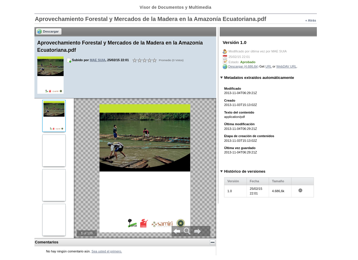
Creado (229, 100)
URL (268, 66)
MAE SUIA (98, 60)
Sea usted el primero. (107, 251)
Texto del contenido (239, 112)
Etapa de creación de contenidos (249, 136)
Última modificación (239, 124)
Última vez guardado (240, 148)
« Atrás (310, 20)
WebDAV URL (286, 66)
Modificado (232, 88)
